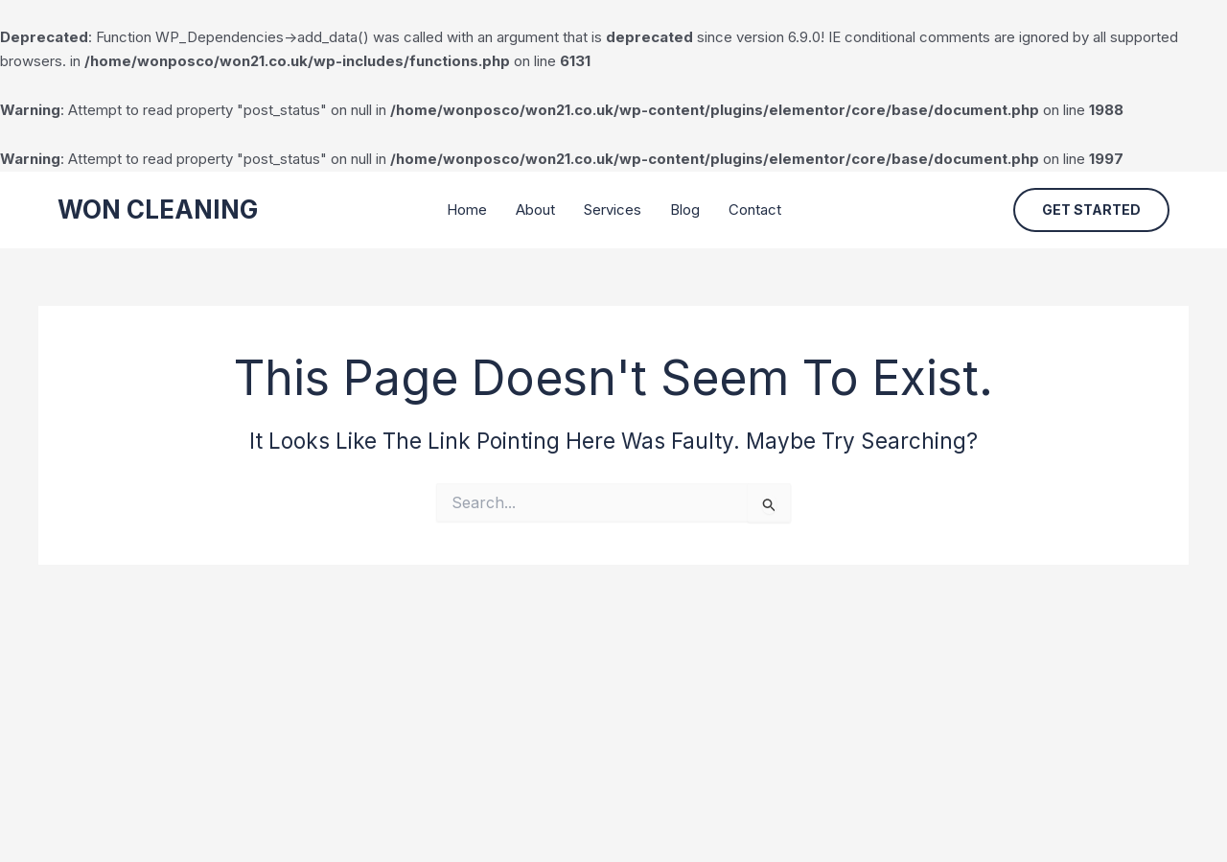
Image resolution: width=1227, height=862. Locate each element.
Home (467, 209)
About (535, 209)
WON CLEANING (158, 209)
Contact (755, 209)
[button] (1091, 210)
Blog (685, 209)
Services (612, 209)
